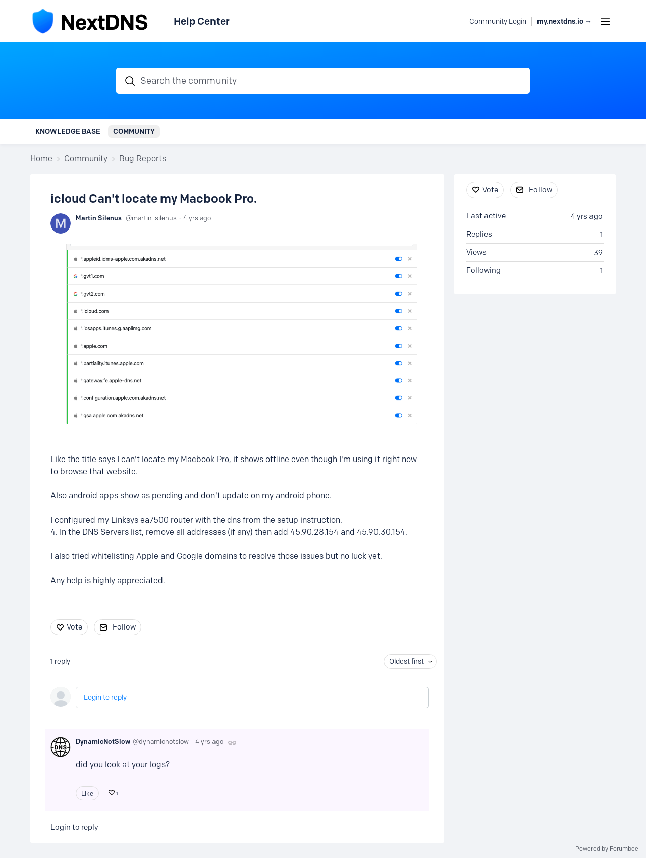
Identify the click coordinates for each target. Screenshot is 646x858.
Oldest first (406, 661)
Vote (74, 627)
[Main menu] (605, 21)
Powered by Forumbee (606, 848)
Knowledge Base (67, 131)
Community (134, 131)
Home (41, 158)
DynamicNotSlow (103, 741)
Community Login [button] (497, 21)
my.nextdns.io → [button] (564, 21)
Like (87, 793)
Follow (124, 627)
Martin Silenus (99, 218)
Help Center (202, 21)
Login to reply (105, 697)
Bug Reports (142, 158)
